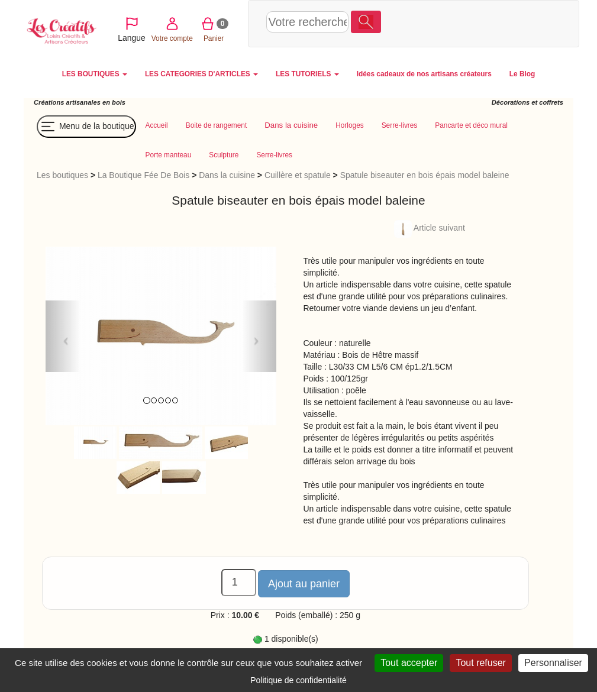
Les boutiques (62, 175)
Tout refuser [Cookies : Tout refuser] (480, 663)
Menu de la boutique (86, 126)
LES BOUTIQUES (94, 74)
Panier (499, 23)
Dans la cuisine (227, 175)
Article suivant (429, 227)
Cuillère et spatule (297, 175)
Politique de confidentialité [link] (298, 680)
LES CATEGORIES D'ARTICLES (201, 74)
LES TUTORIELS (307, 74)
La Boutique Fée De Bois (143, 175)
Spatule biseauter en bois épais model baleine (424, 175)
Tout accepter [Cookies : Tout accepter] (408, 663)
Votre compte (457, 23)
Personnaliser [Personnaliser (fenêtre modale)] (553, 663)
